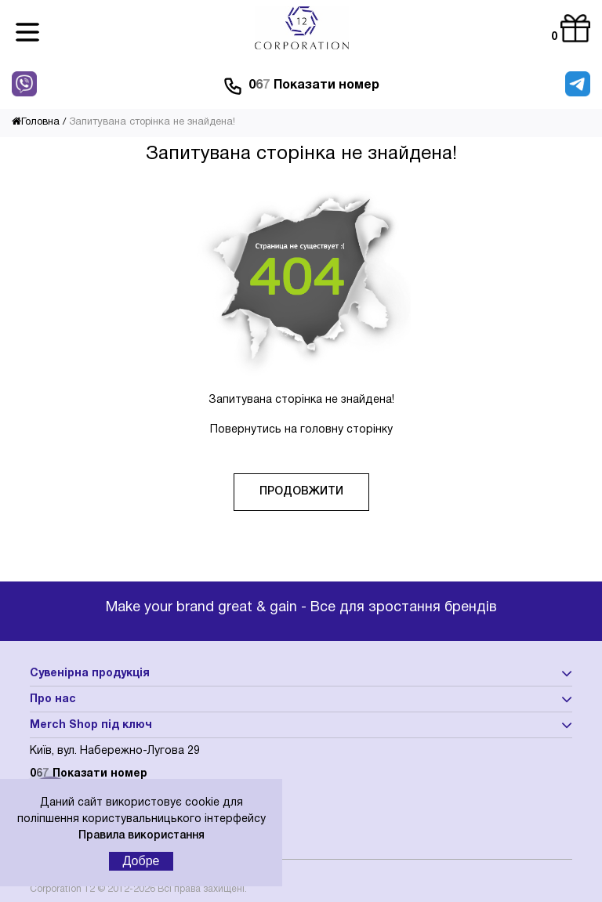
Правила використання (141, 836)
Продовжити (301, 492)
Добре (141, 861)
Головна (36, 122)
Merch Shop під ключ (91, 725)
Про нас (53, 699)
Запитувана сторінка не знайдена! (152, 122)
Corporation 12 (62, 889)
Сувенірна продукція (90, 673)
